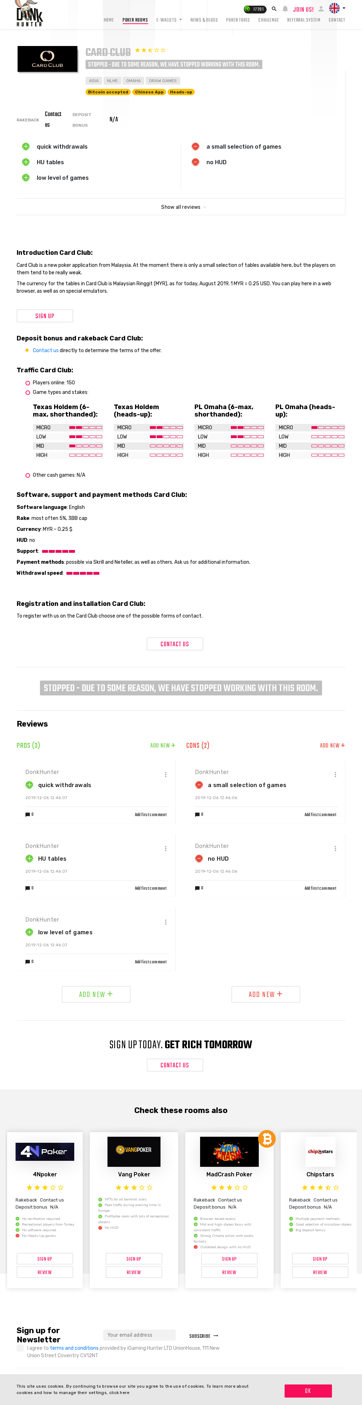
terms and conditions (75, 1348)
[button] (337, 8)
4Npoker (45, 1174)
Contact (337, 20)
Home (109, 20)
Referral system (303, 20)
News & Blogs (204, 20)
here (124, 1392)
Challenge (268, 20)
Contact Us (174, 645)
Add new (163, 746)
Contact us (46, 351)
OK (308, 1391)
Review (45, 1273)
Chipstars (320, 1174)
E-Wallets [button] (167, 20)
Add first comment (151, 815)
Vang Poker (134, 1174)
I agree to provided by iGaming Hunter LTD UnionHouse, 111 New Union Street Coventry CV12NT (123, 1352)
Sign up (44, 316)
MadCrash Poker (229, 1174)
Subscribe (203, 1336)
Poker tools (238, 20)
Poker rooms (135, 20)
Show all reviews (181, 207)
